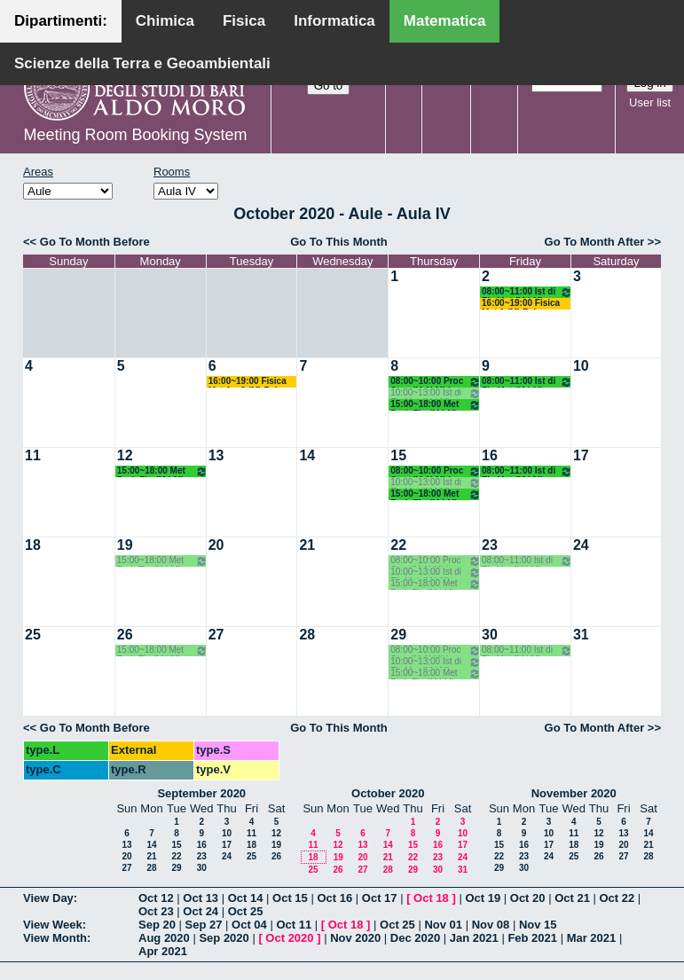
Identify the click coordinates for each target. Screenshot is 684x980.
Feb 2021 (532, 938)
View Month (55, 938)
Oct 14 (245, 898)
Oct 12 (156, 898)
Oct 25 (245, 911)
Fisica (244, 20)
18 (33, 545)
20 (216, 545)
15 (398, 455)
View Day (48, 898)
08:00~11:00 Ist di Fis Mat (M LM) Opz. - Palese (527, 292)
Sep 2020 (223, 938)
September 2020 (201, 793)
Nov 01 (443, 924)
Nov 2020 (355, 938)
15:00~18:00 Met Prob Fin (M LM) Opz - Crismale (435, 405)
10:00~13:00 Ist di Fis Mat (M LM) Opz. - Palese (435, 393)
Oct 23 (156, 911)
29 (398, 634)
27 (216, 634)
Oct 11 (293, 924)
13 (216, 455)
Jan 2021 (474, 938)
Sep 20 (157, 924)
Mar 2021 (592, 938)
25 (33, 634)
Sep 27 (204, 924)
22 (398, 545)
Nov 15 (538, 924)
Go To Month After (595, 241)
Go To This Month (339, 241)
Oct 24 (200, 911)
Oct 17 (379, 898)
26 (125, 634)
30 (490, 634)
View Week (53, 924)
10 (581, 365)
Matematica (445, 20)
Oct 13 (200, 898)
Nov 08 (491, 924)
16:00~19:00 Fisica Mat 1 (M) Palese (521, 304)
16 (490, 455)
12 (125, 455)
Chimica (165, 20)
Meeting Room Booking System (135, 135)
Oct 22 (617, 898)
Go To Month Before (95, 241)
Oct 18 (431, 898)
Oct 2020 (289, 938)
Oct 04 (249, 924)
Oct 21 (572, 898)
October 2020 (387, 793)
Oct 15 (290, 898)
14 (307, 455)
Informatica (334, 20)
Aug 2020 (164, 938)
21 (307, 545)
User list (650, 102)
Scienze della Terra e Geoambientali (142, 63)
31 (581, 634)
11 (33, 455)
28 (307, 634)
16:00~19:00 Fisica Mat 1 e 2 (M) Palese (250, 382)
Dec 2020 (415, 938)
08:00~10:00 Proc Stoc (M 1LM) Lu (435, 382)
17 (581, 455)
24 (581, 545)
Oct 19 (482, 898)
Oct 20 (528, 898)
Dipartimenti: (60, 20)
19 (125, 545)
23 (490, 545)
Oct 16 (334, 898)
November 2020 (574, 793)
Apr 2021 (162, 951)
